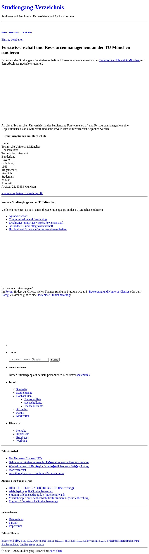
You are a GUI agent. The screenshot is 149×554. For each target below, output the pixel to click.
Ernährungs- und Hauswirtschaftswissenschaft (36, 222)
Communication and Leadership (28, 219)
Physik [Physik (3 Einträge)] (67, 541)
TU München (25, 32)
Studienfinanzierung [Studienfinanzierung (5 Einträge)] (128, 540)
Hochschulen (24, 396)
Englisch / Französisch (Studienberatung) (33, 501)
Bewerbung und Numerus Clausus (109, 291)
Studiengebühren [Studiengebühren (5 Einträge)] (10, 544)
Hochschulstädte (33, 406)
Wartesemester (17, 469)
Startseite (21, 389)
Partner (13, 522)
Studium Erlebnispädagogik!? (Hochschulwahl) (37, 494)
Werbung (21, 440)
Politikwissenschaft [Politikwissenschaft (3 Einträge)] (78, 541)
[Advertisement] (68, 24)
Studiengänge (24, 392)
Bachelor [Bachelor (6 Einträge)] (6, 540)
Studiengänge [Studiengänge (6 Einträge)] (27, 544)
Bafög (5, 294)
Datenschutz (16, 519)
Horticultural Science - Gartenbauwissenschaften (38, 229)
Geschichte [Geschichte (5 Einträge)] (40, 540)
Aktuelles (21, 409)
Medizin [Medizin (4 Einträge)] (50, 541)
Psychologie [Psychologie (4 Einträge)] (92, 541)
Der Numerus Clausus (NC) (25, 458)
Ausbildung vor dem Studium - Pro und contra (36, 473)
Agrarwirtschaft (18, 216)
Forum (9, 291)
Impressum (22, 433)
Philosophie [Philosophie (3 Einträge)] (59, 541)
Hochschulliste (32, 399)
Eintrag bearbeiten (12, 39)
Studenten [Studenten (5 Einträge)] (112, 540)
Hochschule (13, 32)
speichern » (83, 374)
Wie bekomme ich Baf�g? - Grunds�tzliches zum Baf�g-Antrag (49, 466)
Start (3, 32)
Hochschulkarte (33, 402)
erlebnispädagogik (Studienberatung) (31, 491)
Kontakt (21, 430)
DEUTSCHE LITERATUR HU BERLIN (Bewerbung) (41, 488)
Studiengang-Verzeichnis (32, 7)
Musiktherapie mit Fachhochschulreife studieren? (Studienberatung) (49, 498)
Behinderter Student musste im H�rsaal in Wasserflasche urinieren (49, 462)
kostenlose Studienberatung (53, 294)
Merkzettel (22, 416)
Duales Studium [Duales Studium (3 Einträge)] (27, 541)
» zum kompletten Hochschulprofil (22, 193)
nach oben (56, 550)
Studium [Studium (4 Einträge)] (40, 544)
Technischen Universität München (119, 60)
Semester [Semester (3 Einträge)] (102, 541)
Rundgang (22, 437)
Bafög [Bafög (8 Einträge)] (16, 540)
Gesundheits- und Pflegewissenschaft (31, 226)
